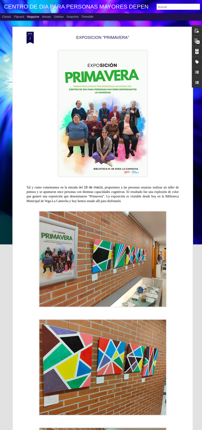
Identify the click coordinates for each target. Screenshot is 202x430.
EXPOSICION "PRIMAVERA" (102, 37)
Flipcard (19, 16)
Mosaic (46, 16)
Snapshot (73, 16)
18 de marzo (93, 187)
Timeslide (87, 16)
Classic (6, 16)
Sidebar (59, 16)
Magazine (33, 16)
